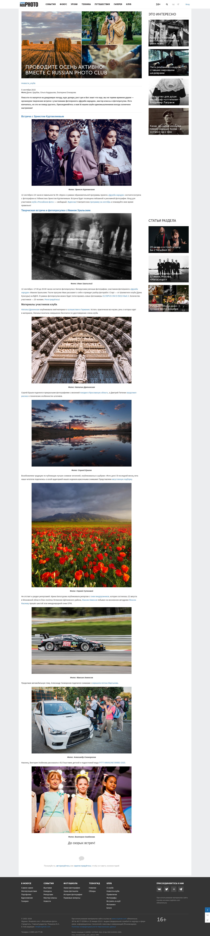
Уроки (74, 4)
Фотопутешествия (29, 891)
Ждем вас (72, 202)
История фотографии (72, 894)
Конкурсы (48, 891)
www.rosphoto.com (172, 900)
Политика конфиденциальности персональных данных (94, 927)
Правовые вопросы (71, 898)
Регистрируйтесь (52, 299)
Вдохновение (27, 898)
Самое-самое (27, 888)
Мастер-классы (50, 898)
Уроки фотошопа (70, 891)
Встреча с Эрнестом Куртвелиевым (42, 116)
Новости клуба (113, 891)
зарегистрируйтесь (82, 866)
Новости (47, 901)
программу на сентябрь (100, 202)
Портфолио (26, 894)
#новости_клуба (28, 83)
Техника (86, 4)
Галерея (118, 4)
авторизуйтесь (63, 866)
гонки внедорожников (100, 596)
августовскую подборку (122, 479)
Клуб (128, 4)
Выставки (48, 888)
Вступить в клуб (114, 901)
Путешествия (102, 4)
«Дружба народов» (116, 195)
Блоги (109, 908)
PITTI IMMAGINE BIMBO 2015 (112, 763)
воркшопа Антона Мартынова (105, 683)
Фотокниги (111, 904)
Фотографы (112, 898)
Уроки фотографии (71, 888)
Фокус (63, 4)
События (51, 4)
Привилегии (112, 894)
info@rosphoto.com (42, 927)
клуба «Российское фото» (42, 202)
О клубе (110, 888)
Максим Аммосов (89, 600)
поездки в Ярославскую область (94, 393)
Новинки (92, 888)
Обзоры (92, 891)
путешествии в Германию (79, 309)
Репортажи (48, 894)
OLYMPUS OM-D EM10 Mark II (116, 296)
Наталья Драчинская (30, 309)
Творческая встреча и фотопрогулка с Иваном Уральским (55, 210)
